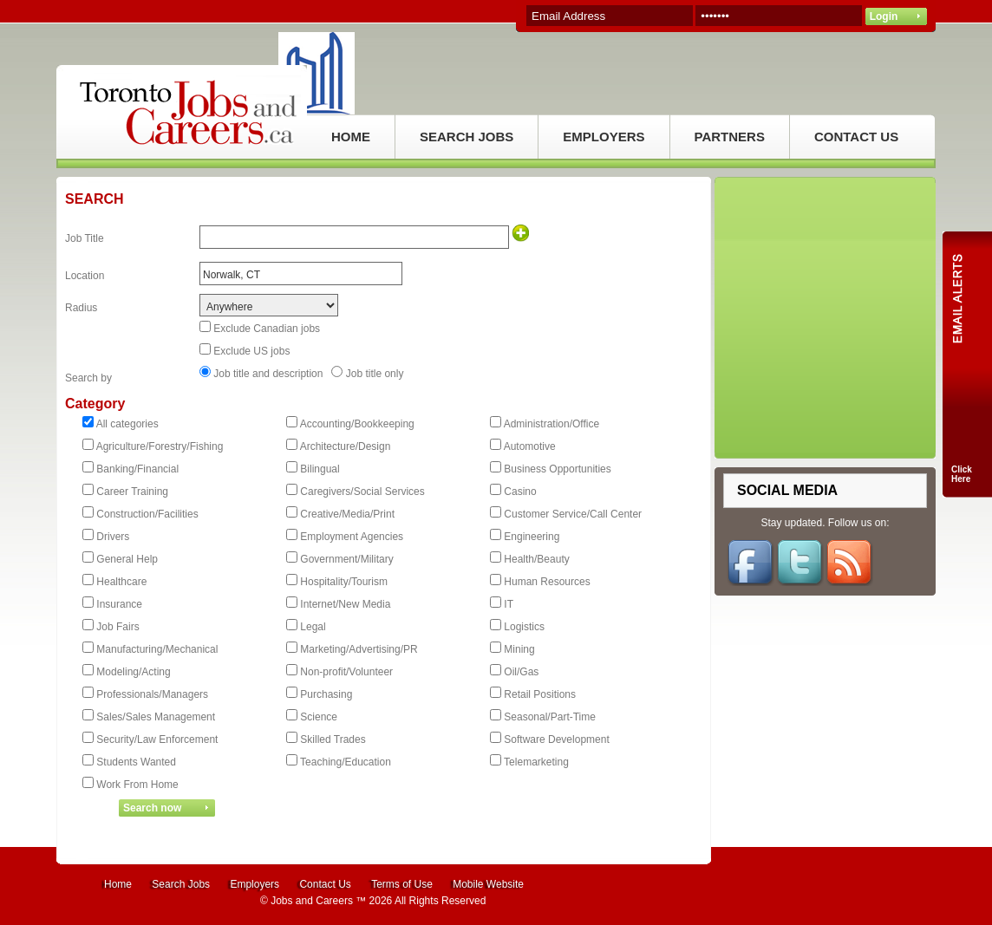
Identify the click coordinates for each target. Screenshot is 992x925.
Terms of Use (402, 884)
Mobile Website (488, 884)
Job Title (84, 238)
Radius (81, 308)
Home (118, 884)
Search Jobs (181, 884)
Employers (254, 884)
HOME (350, 136)
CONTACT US (856, 136)
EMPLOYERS (603, 136)
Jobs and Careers (312, 901)
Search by (88, 378)
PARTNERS (730, 136)
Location (84, 276)
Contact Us (324, 884)
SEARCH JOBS (466, 136)
